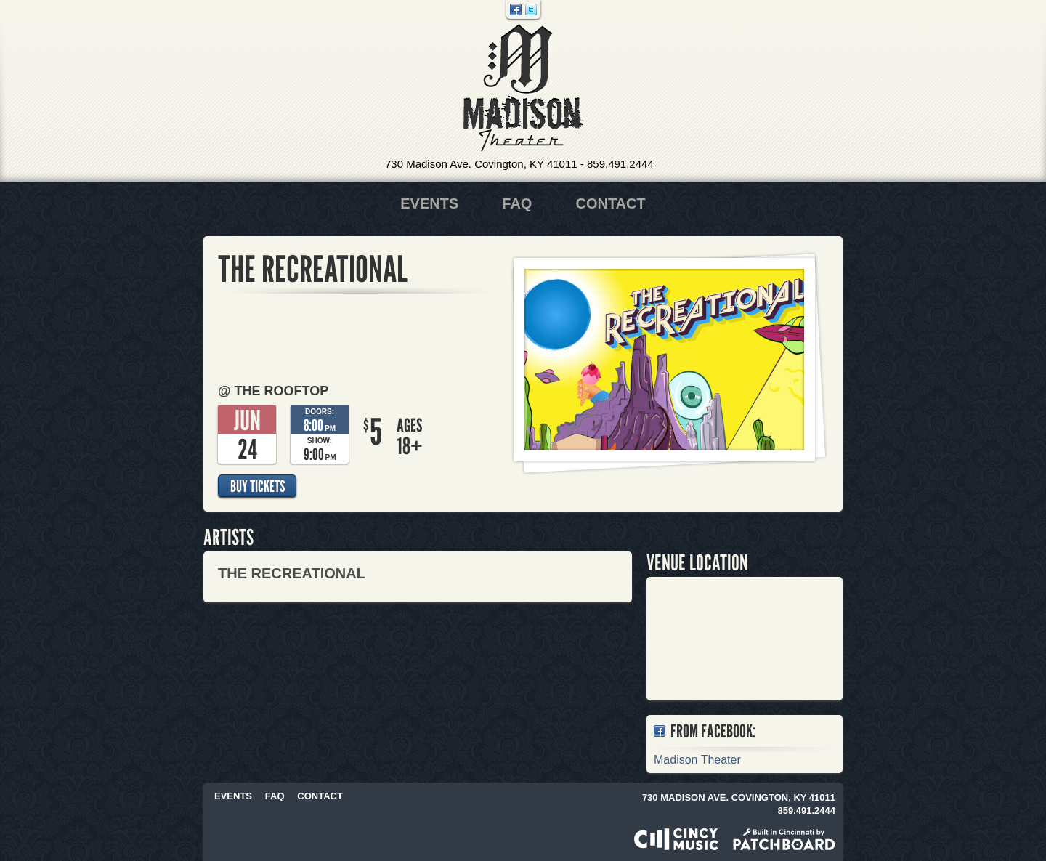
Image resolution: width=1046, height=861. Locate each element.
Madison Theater (523, 88)
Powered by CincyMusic (676, 839)
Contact (610, 203)
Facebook (516, 9)
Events (429, 203)
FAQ (517, 203)
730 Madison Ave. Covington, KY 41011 (481, 164)
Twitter (531, 9)
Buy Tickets (257, 486)
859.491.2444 (620, 164)
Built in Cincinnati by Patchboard (784, 839)
